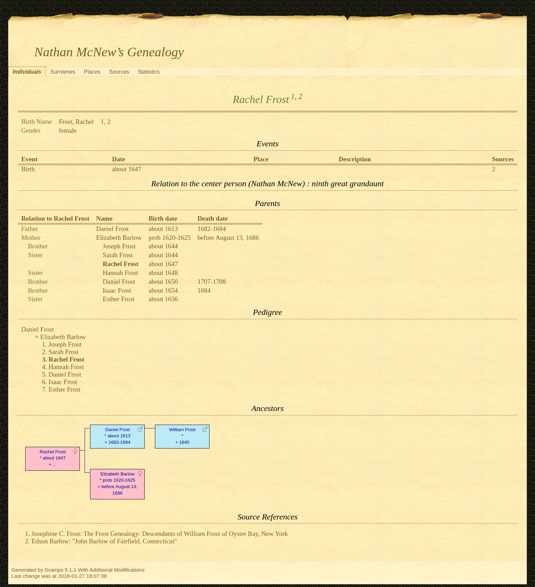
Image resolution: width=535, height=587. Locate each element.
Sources (119, 72)
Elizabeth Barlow (119, 237)
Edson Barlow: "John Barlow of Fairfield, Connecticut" (104, 541)
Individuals (27, 72)
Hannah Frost (120, 272)
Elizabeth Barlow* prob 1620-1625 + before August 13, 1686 (118, 483)
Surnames (62, 72)
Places (92, 72)
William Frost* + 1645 (182, 436)
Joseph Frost (119, 246)
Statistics (149, 72)
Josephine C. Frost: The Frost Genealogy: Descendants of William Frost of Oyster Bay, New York (159, 533)
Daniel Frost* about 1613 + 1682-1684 (117, 436)
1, (294, 96)
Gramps (54, 570)
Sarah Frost (118, 255)
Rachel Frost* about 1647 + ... (53, 458)
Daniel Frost (112, 228)
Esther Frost (118, 299)
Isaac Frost (117, 290)
